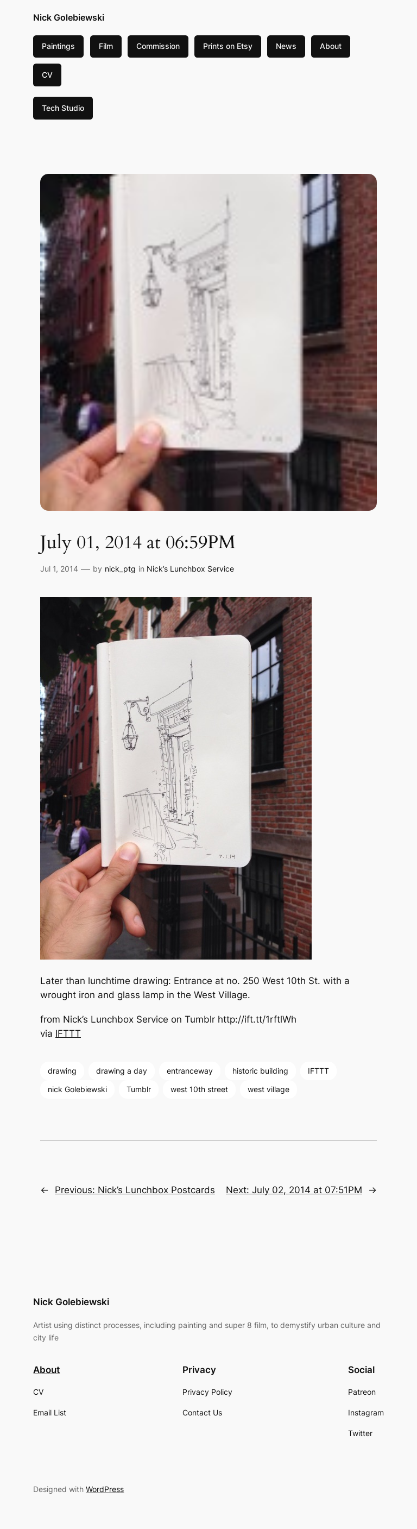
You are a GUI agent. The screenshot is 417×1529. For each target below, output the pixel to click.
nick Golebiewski (77, 1089)
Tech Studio (63, 107)
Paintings (58, 46)
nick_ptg (120, 568)
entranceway (190, 1070)
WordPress (105, 1489)
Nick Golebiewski (68, 17)
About (331, 46)
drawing (62, 1070)
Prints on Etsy (227, 46)
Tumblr (139, 1089)
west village (268, 1089)
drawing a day (121, 1070)
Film (106, 46)
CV (47, 74)
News (286, 46)
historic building (260, 1070)
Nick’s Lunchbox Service (190, 568)
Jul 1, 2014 (59, 568)
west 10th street (199, 1089)
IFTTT (68, 1033)
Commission (158, 46)
